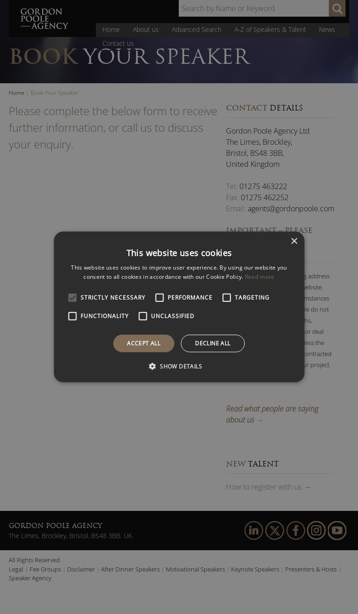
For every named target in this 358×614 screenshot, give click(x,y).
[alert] (179, 307)
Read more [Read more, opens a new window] (260, 277)
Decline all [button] (212, 343)
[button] (179, 366)
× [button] (293, 241)
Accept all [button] (143, 343)
